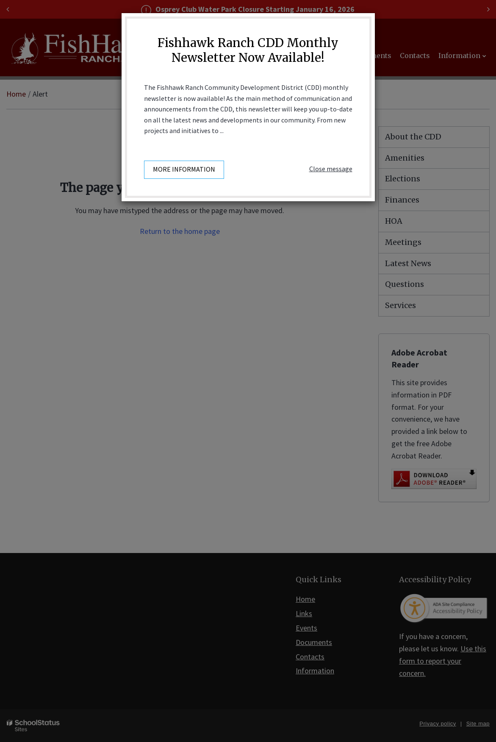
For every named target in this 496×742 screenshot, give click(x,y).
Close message (330, 168)
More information (184, 169)
